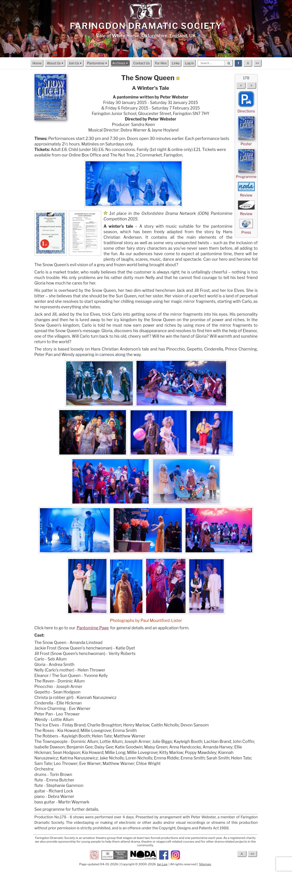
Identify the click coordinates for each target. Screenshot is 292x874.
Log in (189, 63)
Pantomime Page (93, 627)
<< (258, 63)
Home (37, 63)
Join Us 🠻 (75, 63)
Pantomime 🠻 (97, 63)
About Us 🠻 (55, 63)
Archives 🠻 (120, 63)
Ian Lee (162, 864)
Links (176, 63)
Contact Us (141, 63)
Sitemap (205, 864)
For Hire (161, 63)
